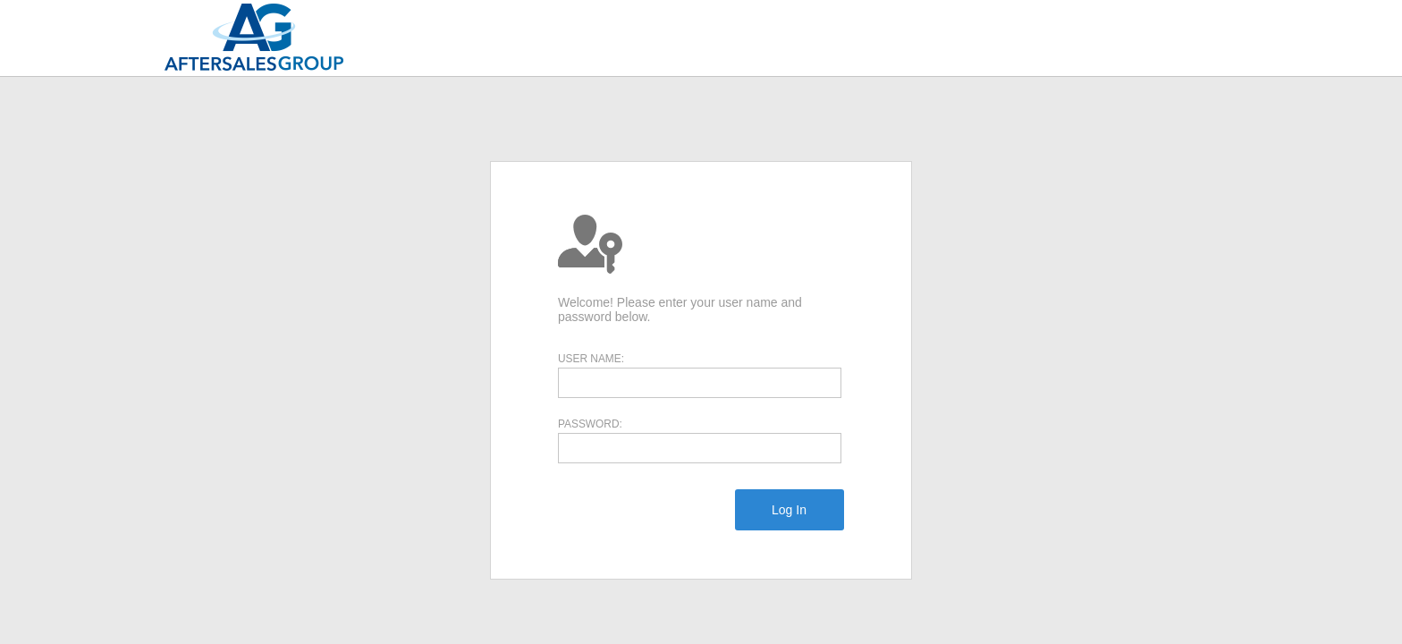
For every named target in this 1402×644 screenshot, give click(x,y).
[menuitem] (789, 509)
